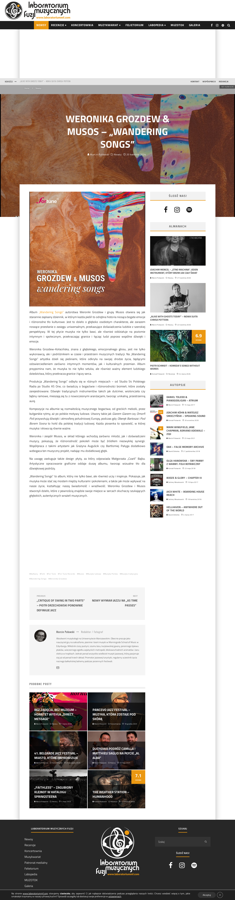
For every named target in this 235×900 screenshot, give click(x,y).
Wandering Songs (39, 578)
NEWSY (41, 25)
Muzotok (177, 25)
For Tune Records (67, 574)
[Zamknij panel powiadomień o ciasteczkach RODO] (220, 895)
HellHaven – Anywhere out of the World (184, 508)
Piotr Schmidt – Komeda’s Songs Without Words (175, 367)
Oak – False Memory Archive (185, 447)
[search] (206, 842)
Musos (81, 574)
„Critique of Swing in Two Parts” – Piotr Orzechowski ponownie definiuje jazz (61, 604)
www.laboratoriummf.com (35, 893)
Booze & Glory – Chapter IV (184, 478)
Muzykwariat (108, 25)
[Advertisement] (117, 54)
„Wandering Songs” (51, 312)
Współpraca (209, 81)
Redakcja (223, 81)
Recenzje (171, 374)
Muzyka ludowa (94, 574)
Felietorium (134, 25)
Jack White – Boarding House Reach (185, 493)
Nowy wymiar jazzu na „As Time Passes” (114, 601)
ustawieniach (114, 896)
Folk (43, 574)
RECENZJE (57, 25)
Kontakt (195, 81)
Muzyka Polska (111, 574)
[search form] (178, 842)
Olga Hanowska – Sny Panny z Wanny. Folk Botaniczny (185, 462)
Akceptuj (207, 895)
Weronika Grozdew (58, 578)
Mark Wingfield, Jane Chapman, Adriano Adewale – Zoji (185, 430)
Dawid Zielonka (173, 451)
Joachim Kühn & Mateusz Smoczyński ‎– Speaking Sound (185, 414)
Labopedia (156, 25)
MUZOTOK (31, 880)
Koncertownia (82, 25)
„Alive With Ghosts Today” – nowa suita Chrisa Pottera (45, 81)
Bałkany (34, 574)
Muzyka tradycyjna (129, 574)
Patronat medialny (35, 862)
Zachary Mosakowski (175, 482)
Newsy (118, 154)
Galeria (194, 25)
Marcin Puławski (98, 154)
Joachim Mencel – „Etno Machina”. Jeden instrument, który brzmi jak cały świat (174, 271)
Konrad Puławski (157, 374)
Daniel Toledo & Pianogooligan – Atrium (182, 398)
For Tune (52, 574)
